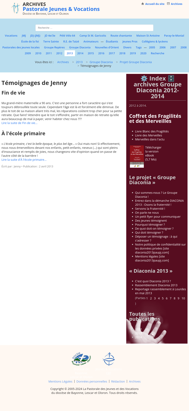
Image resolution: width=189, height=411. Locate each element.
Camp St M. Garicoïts (93, 35)
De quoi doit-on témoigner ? (154, 228)
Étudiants (112, 41)
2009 (28, 53)
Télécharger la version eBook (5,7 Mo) (146, 156)
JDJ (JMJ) (35, 35)
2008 (184, 47)
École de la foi (30, 41)
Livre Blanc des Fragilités (152, 131)
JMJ (24, 35)
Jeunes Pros (129, 41)
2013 (70, 53)
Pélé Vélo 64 (67, 35)
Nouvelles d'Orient (107, 47)
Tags (139, 47)
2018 (122, 53)
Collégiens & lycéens (155, 41)
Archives (134, 381)
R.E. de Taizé (71, 41)
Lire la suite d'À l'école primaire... (24, 160)
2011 (49, 53)
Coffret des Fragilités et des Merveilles (155, 118)
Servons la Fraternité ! (150, 209)
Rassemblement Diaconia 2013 (156, 285)
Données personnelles (91, 381)
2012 (59, 53)
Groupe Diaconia (80, 47)
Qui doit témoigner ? (149, 232)
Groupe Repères (54, 47)
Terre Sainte (51, 41)
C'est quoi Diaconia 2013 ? (153, 281)
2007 (173, 47)
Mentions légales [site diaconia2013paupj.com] (152, 258)
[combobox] (94, 27)
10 (183, 298)
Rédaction (118, 381)
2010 (38, 53)
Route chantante (121, 35)
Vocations (11, 35)
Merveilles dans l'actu (150, 139)
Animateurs (90, 41)
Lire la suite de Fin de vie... (19, 123)
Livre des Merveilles (148, 135)
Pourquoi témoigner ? (150, 225)
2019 (133, 53)
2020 (143, 53)
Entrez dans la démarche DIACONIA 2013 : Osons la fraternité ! (159, 203)
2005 (152, 47)
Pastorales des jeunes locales (21, 47)
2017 (112, 53)
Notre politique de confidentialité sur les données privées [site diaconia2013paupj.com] (160, 248)
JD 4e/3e (50, 35)
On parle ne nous (147, 213)
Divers (127, 47)
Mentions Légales (60, 381)
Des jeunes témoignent (151, 221)
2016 (101, 53)
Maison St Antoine (148, 35)
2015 (91, 53)
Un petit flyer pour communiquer (158, 217)
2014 (80, 53)
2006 (162, 47)
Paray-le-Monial (174, 35)
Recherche (157, 53)
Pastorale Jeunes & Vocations (61, 6)
